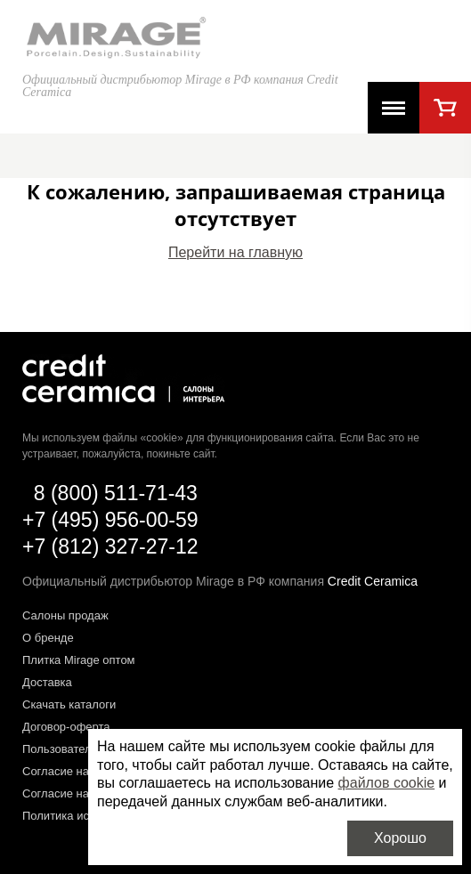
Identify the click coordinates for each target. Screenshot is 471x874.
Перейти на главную (235, 252)
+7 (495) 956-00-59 (110, 519)
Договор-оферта (66, 726)
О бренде (48, 637)
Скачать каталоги (69, 704)
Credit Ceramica (373, 581)
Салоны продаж (65, 615)
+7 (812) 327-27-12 (110, 546)
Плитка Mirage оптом (78, 660)
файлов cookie (386, 782)
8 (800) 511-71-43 (116, 493)
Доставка (47, 682)
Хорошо (400, 838)
